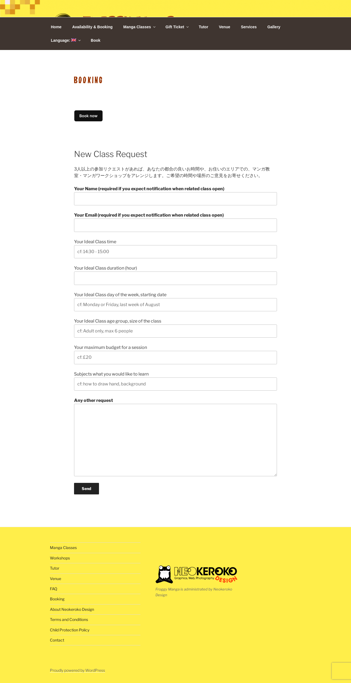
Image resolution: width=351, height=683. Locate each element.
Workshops (60, 558)
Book (95, 40)
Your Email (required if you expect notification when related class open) (175, 222)
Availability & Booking (92, 27)
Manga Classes (139, 27)
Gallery (273, 27)
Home (56, 27)
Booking (57, 599)
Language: (66, 40)
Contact (57, 640)
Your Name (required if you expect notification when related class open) (175, 195)
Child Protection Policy (69, 630)
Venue (224, 27)
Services (249, 27)
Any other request (175, 437)
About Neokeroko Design (72, 609)
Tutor (203, 27)
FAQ (53, 588)
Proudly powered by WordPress (77, 670)
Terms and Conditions (69, 619)
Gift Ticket (177, 27)
